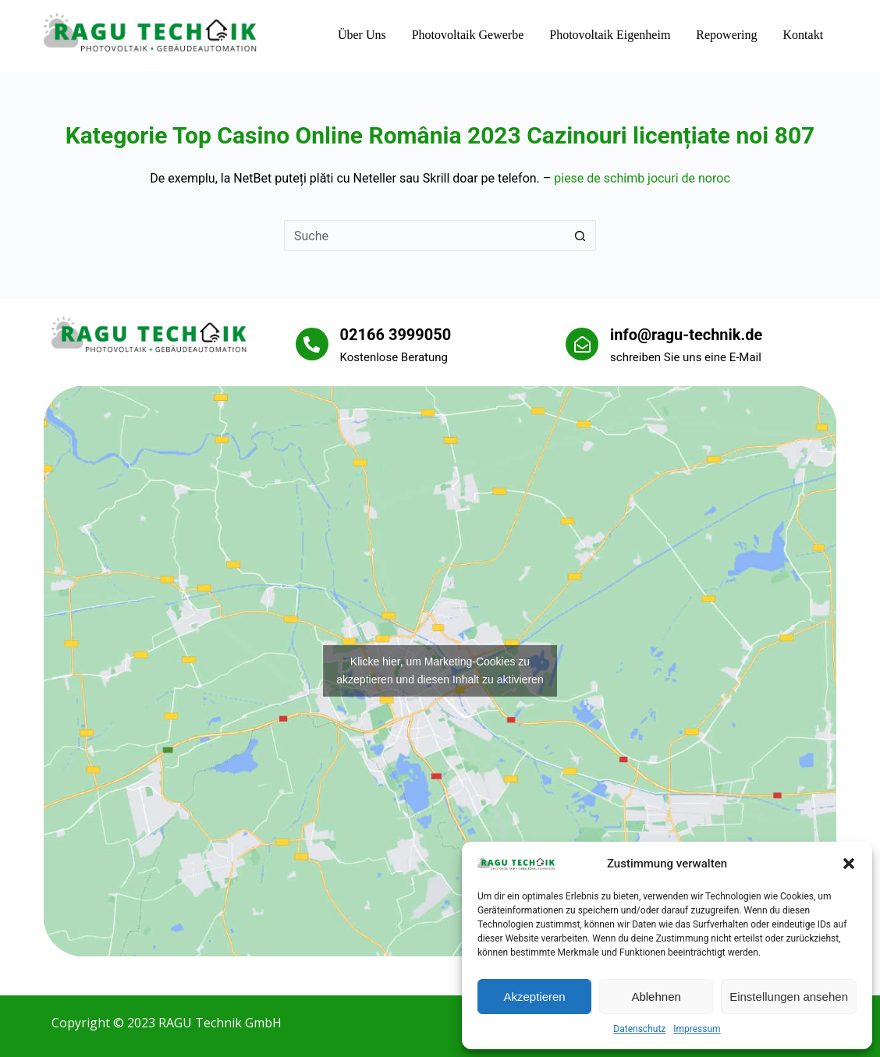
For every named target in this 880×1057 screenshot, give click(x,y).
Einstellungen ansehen (788, 996)
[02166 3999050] (312, 344)
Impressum (696, 1028)
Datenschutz (639, 1028)
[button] (849, 863)
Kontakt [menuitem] (803, 34)
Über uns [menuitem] (362, 34)
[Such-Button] (580, 235)
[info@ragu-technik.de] (582, 344)
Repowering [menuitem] (726, 34)
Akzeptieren (534, 996)
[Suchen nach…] (424, 235)
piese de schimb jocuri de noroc (642, 178)
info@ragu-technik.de (686, 334)
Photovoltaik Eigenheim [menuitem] (609, 34)
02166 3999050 (396, 334)
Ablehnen (655, 996)
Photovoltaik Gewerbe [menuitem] (468, 34)
